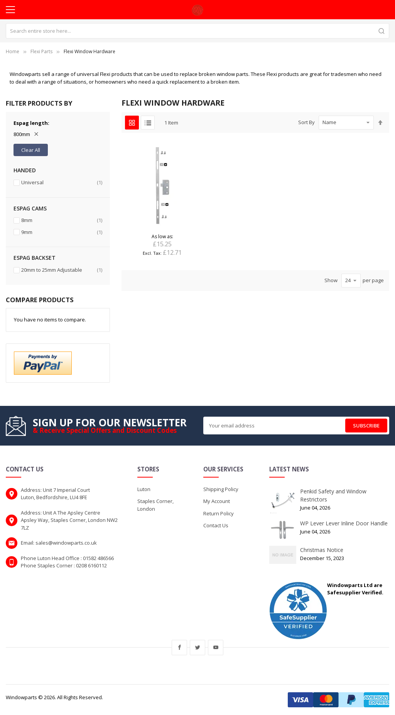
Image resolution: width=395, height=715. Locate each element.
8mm (61, 220)
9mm (61, 232)
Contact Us (215, 525)
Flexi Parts (41, 51)
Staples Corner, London (155, 505)
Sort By (306, 122)
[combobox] (197, 31)
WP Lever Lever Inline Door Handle (344, 523)
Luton (143, 489)
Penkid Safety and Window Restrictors (333, 495)
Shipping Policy (220, 489)
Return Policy (218, 513)
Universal (61, 182)
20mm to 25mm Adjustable (61, 270)
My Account (216, 501)
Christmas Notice (321, 549)
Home (12, 51)
